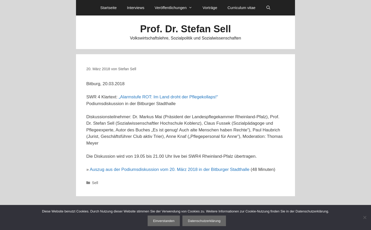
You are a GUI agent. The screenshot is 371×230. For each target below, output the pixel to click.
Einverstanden (163, 221)
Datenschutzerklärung (204, 221)
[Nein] (364, 217)
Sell (95, 183)
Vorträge (210, 7)
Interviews (136, 7)
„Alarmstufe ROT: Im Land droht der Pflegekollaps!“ (168, 96)
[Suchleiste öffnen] (268, 7)
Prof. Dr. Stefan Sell (185, 28)
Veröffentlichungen (176, 7)
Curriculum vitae (241, 7)
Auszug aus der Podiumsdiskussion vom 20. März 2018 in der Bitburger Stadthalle (169, 169)
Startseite (108, 7)
